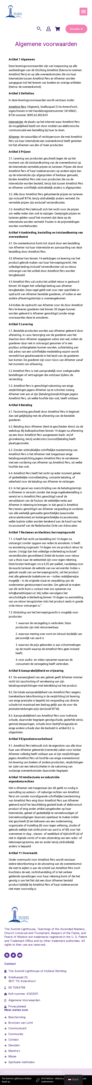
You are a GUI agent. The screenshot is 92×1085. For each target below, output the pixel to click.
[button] (83, 11)
